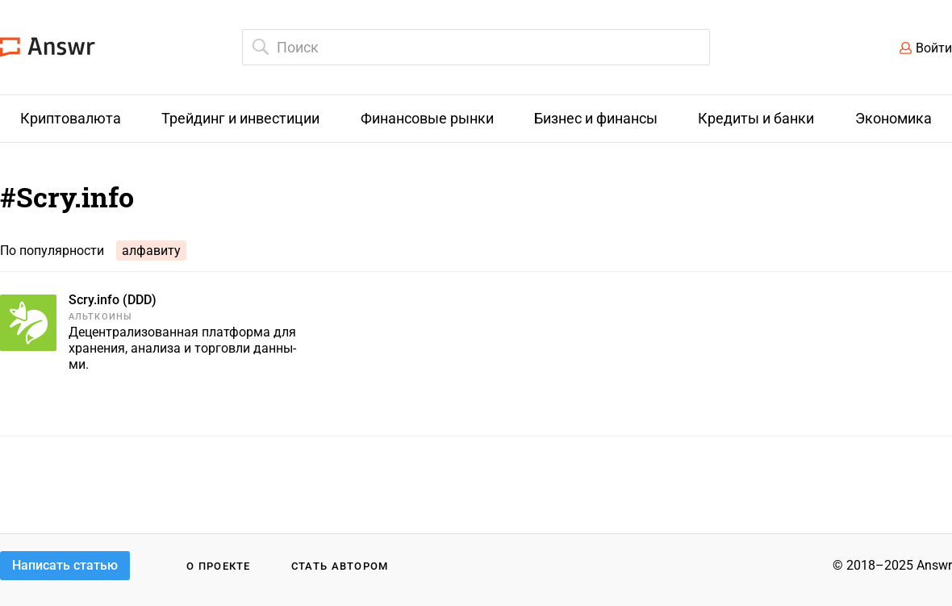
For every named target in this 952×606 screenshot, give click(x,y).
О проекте (218, 566)
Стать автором (340, 566)
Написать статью (65, 565)
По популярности (52, 250)
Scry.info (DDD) (113, 299)
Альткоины (100, 316)
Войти (934, 48)
